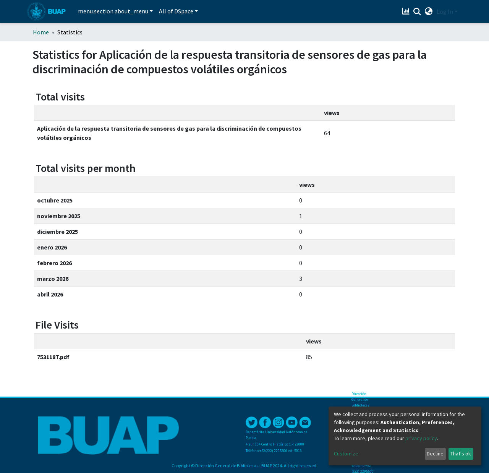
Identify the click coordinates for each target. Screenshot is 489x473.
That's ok (460, 453)
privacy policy (421, 438)
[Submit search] (417, 12)
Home (41, 32)
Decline (435, 453)
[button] (429, 11)
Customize (346, 453)
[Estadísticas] (406, 11)
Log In (445, 11)
